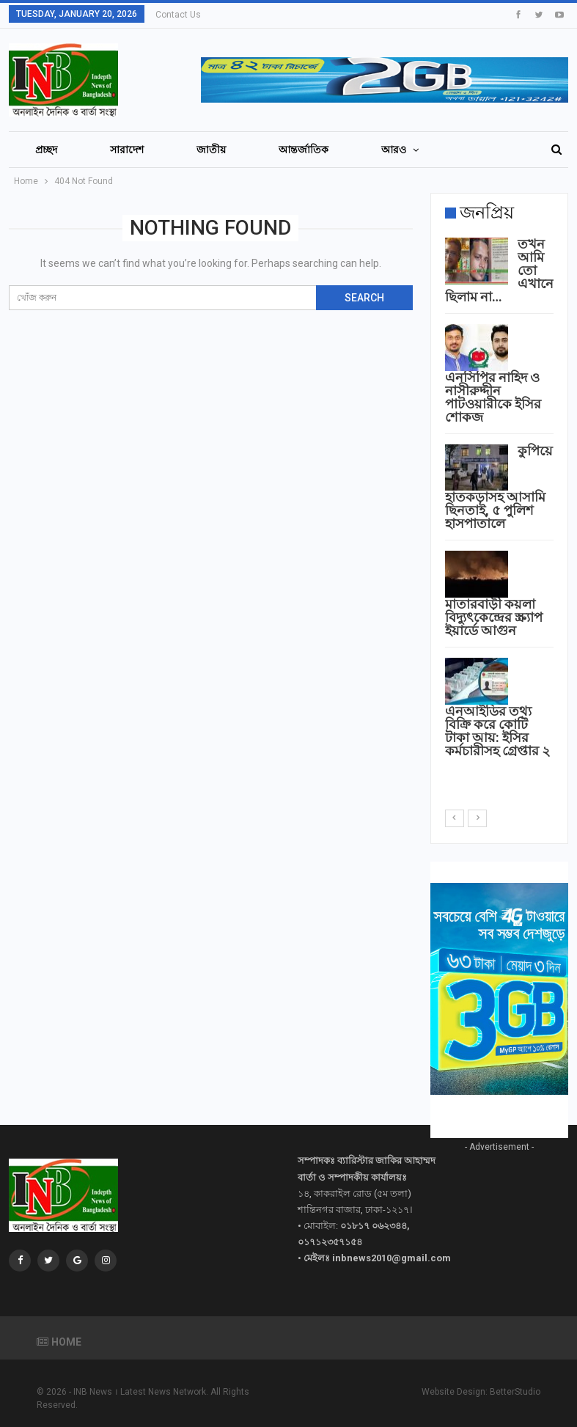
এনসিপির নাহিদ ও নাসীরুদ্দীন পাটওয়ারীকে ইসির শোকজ (493, 397)
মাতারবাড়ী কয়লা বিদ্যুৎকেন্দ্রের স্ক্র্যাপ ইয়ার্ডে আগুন (494, 617)
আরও (394, 149)
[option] (499, 500)
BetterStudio (515, 1391)
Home (59, 1341)
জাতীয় (211, 149)
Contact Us (178, 15)
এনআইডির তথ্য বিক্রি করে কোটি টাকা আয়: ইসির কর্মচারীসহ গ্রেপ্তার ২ (498, 730)
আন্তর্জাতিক (303, 149)
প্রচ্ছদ (46, 149)
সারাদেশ (127, 149)
